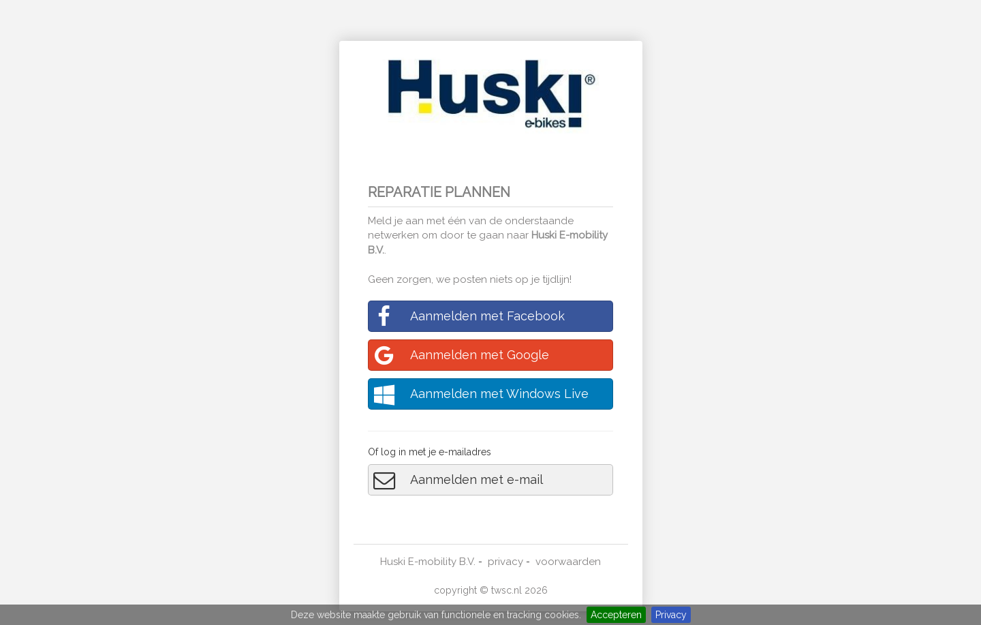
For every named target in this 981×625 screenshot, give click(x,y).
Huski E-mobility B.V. (428, 561)
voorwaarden (568, 561)
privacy (505, 561)
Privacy (671, 614)
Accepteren (616, 614)
